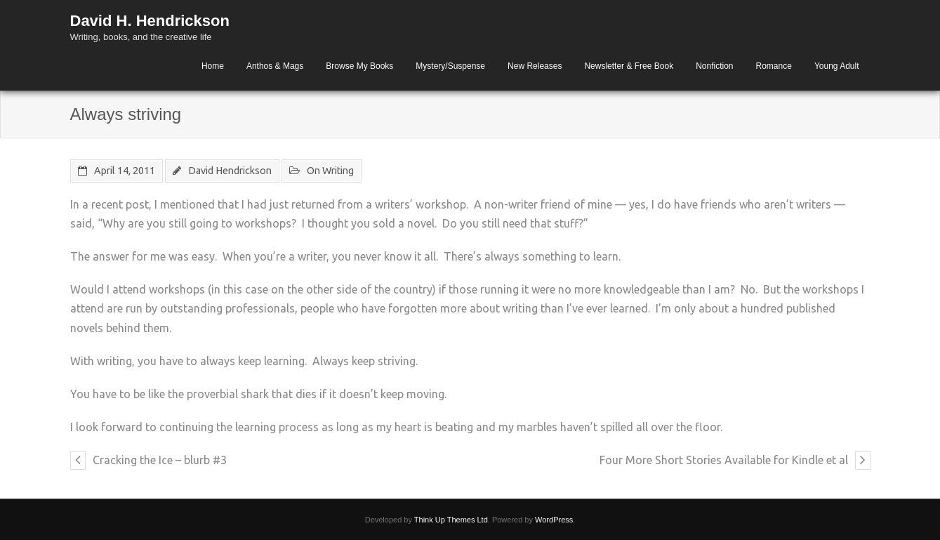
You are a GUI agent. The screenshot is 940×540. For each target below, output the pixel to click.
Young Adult (836, 66)
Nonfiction (714, 66)
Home (212, 66)
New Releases (535, 66)
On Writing (330, 170)
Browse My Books (359, 66)
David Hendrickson (230, 170)
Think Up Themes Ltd (451, 519)
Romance (774, 66)
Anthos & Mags (274, 66)
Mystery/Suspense (450, 66)
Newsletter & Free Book (628, 66)
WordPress (554, 519)
